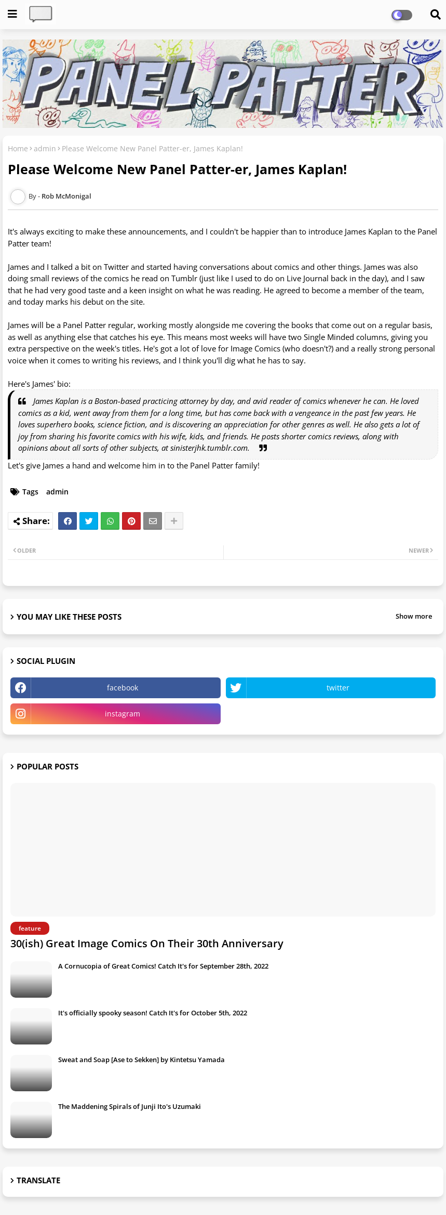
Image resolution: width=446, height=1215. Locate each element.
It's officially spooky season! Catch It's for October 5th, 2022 (152, 1012)
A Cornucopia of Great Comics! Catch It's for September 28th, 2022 (163, 966)
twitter (338, 688)
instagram (122, 713)
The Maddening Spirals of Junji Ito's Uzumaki (129, 1106)
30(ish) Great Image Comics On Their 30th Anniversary (146, 943)
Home (18, 148)
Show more (414, 616)
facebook (122, 688)
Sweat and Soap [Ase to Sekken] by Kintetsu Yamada (141, 1059)
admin (45, 148)
